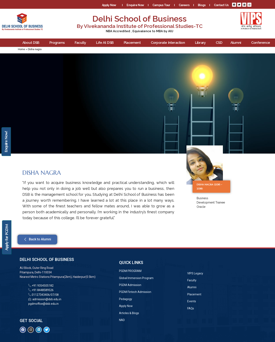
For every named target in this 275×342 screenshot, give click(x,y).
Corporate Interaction (169, 43)
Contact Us (221, 5)
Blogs (201, 5)
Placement (133, 43)
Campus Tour (161, 5)
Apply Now (110, 5)
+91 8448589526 (42, 290)
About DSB (32, 43)
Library (201, 43)
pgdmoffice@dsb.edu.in (43, 303)
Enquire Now (135, 5)
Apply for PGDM (6, 237)
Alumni (236, 43)
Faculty (81, 43)
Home (21, 49)
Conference (261, 43)
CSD (219, 43)
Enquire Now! (6, 141)
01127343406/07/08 (45, 294)
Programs (58, 43)
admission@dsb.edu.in (46, 299)
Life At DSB (106, 43)
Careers (184, 5)
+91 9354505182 (43, 285)
